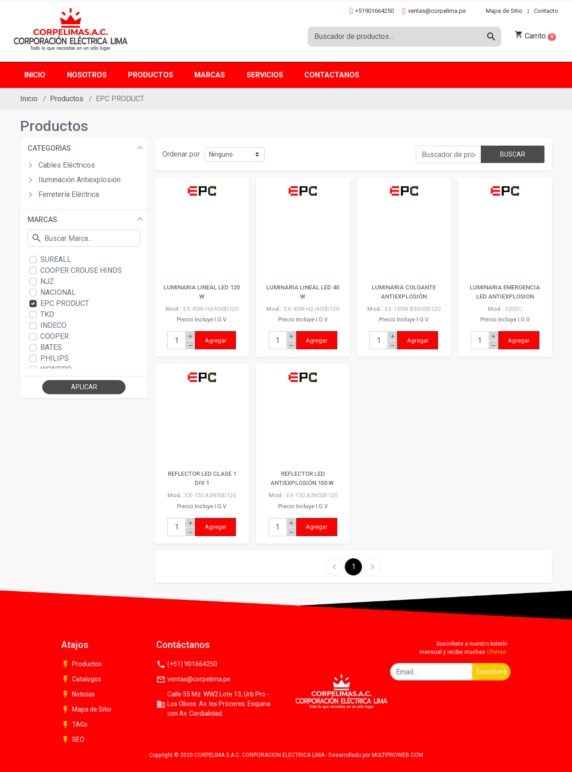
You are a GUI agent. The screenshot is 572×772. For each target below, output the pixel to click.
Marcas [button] (209, 75)
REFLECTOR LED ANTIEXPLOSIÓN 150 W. (302, 478)
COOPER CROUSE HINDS (81, 270)
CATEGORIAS (49, 148)
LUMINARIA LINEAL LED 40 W (302, 292)
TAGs (74, 724)
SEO (72, 740)
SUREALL (55, 259)
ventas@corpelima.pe (434, 11)
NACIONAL (58, 292)
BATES (51, 347)
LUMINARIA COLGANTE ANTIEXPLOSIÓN (404, 292)
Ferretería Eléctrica (68, 194)
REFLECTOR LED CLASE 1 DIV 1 (202, 478)
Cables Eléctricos (66, 165)
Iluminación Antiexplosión (79, 179)
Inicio (29, 98)
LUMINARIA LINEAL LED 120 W (202, 292)
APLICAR (84, 387)
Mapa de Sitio (504, 10)
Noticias (78, 694)
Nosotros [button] (87, 75)
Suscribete (491, 671)
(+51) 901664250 (186, 664)
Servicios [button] (265, 75)
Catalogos (81, 679)
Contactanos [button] (331, 75)
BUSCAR (512, 154)
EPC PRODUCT (64, 303)
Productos (66, 98)
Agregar (215, 340)
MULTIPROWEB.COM (397, 755)
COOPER (54, 336)
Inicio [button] (34, 75)
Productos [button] (150, 75)
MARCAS (42, 219)
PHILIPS (54, 358)
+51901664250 (372, 10)
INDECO (53, 325)
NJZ (47, 281)
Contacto (546, 10)
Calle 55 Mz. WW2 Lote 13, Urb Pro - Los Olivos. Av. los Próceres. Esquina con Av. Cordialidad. (213, 703)
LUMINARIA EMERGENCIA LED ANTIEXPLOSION (505, 292)
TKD (47, 314)
